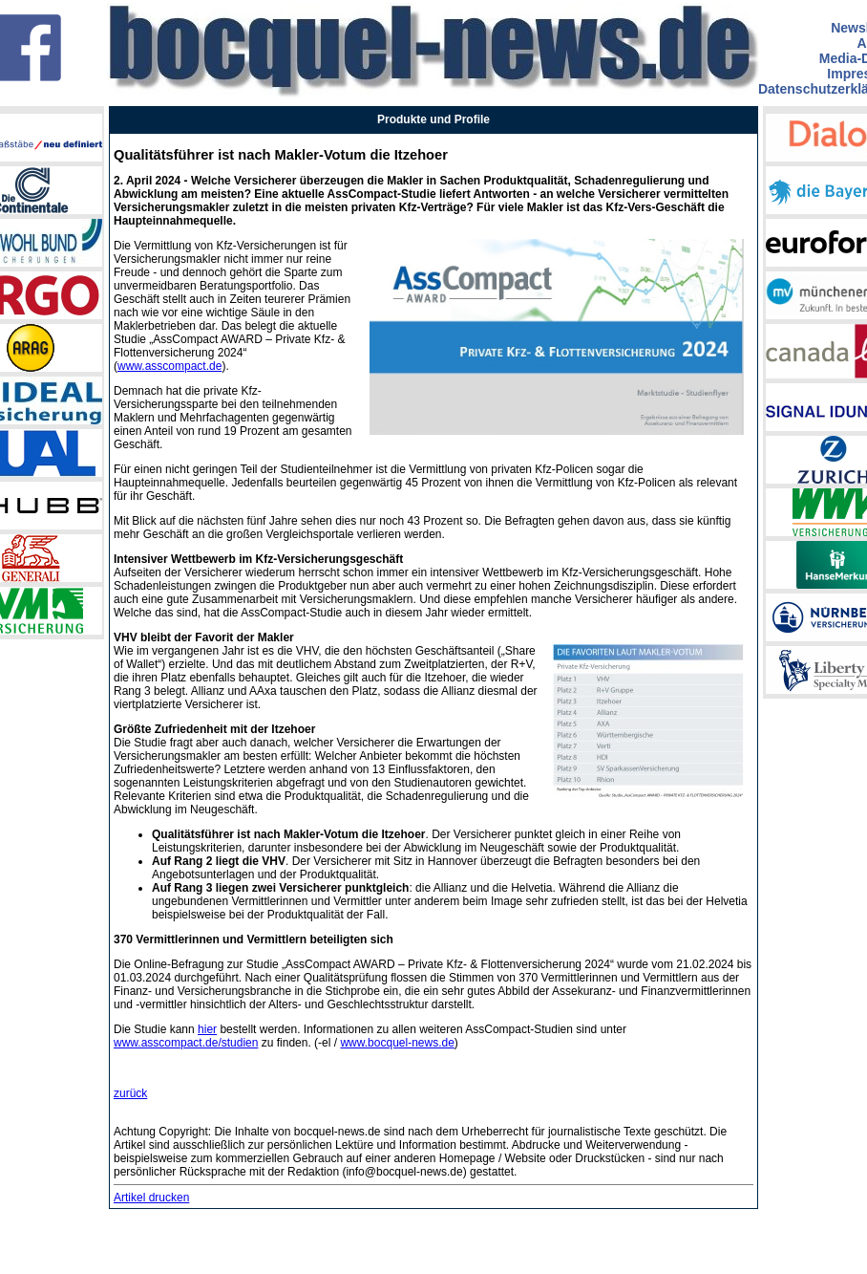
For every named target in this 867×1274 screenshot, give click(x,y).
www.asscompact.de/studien (186, 1042)
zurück (130, 1093)
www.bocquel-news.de (397, 1042)
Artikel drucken (151, 1197)
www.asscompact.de (169, 366)
